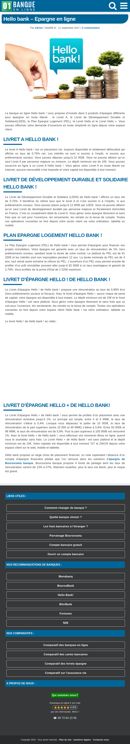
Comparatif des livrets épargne (66, 663)
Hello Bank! (65, 595)
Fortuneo (66, 613)
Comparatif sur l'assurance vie (65, 672)
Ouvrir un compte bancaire (66, 554)
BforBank (65, 604)
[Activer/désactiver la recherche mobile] (113, 5)
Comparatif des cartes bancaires (66, 654)
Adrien (39, 27)
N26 (65, 622)
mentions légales (82, 740)
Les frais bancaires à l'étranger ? (66, 526)
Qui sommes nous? (65, 695)
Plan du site (65, 740)
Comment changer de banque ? (66, 507)
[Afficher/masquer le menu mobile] (124, 5)
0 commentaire (91, 27)
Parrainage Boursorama (66, 535)
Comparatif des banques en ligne (65, 645)
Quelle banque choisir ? (66, 517)
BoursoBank (65, 585)
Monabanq (66, 576)
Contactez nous (101, 740)
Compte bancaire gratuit (65, 544)
